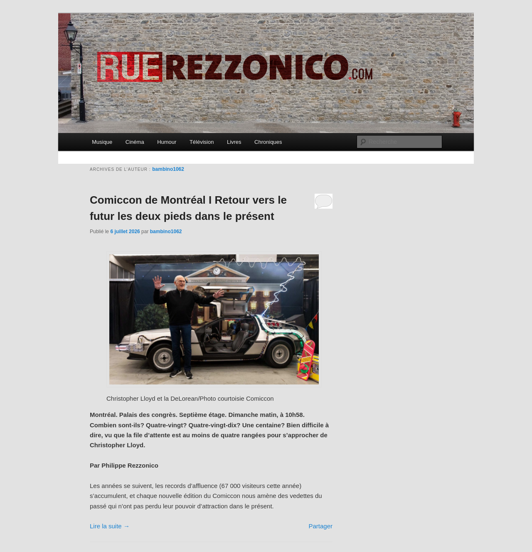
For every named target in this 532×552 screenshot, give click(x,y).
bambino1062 (168, 169)
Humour (166, 142)
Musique (102, 142)
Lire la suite (110, 526)
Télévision (202, 142)
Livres (234, 142)
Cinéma (135, 142)
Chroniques (268, 142)
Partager (320, 526)
